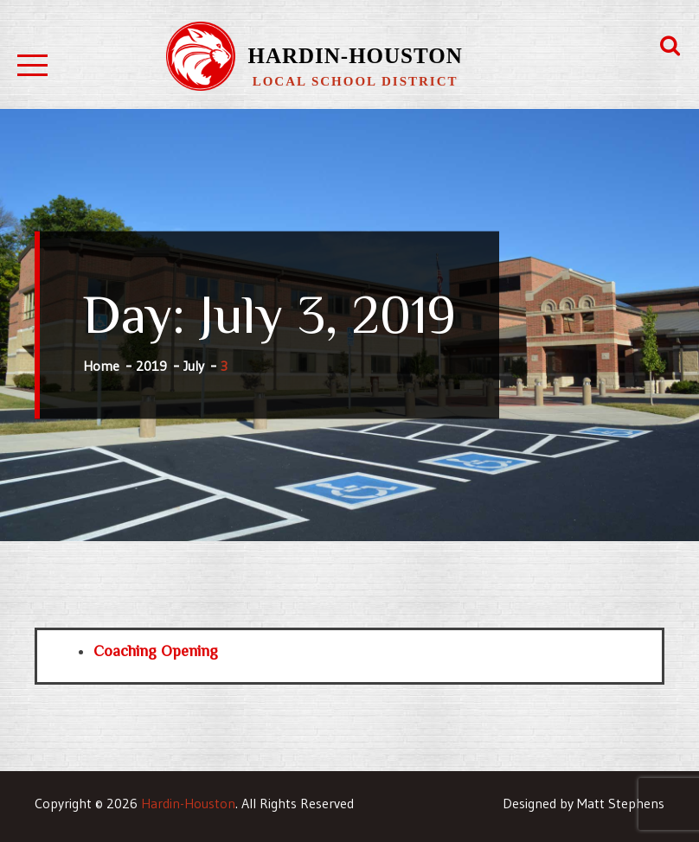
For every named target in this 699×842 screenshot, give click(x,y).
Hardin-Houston (354, 55)
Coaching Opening (155, 651)
